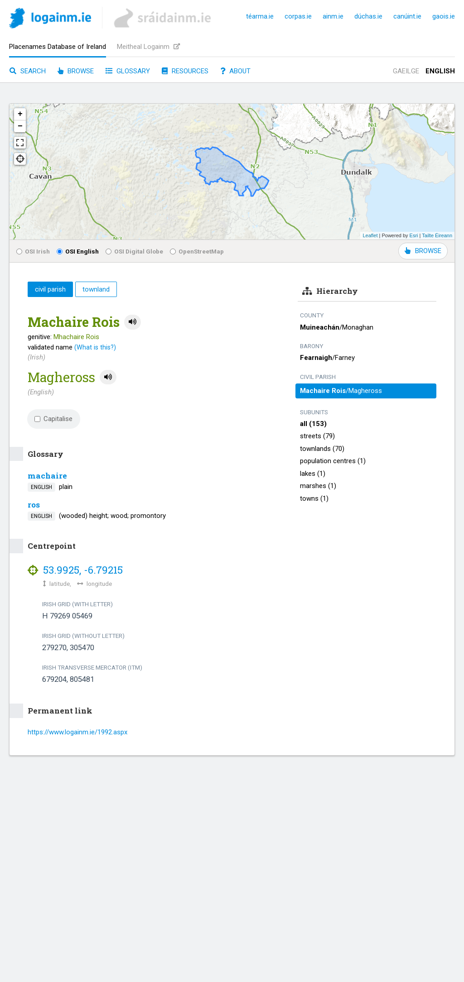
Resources (185, 71)
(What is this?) (95, 347)
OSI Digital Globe (134, 251)
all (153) (313, 424)
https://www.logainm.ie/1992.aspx (77, 732)
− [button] (20, 126)
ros (34, 504)
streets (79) (317, 436)
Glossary (128, 71)
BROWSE (423, 251)
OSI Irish (33, 251)
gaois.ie (443, 16)
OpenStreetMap (197, 251)
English (440, 71)
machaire (47, 475)
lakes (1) (312, 473)
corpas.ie (298, 16)
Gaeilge (406, 71)
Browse (76, 71)
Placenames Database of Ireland (57, 47)
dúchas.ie (368, 16)
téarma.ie (260, 16)
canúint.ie (407, 16)
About (235, 71)
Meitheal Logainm (148, 47)
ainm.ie (333, 16)
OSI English (78, 251)
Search (28, 71)
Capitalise (53, 419)
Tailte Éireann (437, 235)
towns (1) (314, 498)
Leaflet (369, 235)
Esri (414, 235)
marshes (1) (318, 486)
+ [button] (20, 114)
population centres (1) (333, 461)
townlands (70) (322, 449)
